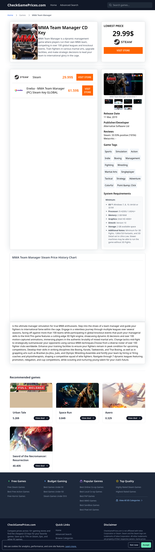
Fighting (109, 165)
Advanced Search (69, 5)
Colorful (109, 185)
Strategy (121, 178)
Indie (107, 158)
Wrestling (123, 165)
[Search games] (125, 5)
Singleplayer (127, 171)
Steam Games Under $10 (55, 496)
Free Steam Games (16, 487)
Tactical (109, 178)
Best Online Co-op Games (91, 487)
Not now (134, 545)
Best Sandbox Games (89, 505)
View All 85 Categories (129, 500)
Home (53, 5)
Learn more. (71, 546)
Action (134, 151)
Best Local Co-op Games (91, 491)
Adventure (134, 178)
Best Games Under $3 (54, 491)
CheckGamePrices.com (26, 5)
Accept (146, 545)
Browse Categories (64, 538)
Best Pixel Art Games (89, 509)
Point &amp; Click (126, 185)
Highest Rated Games (126, 491)
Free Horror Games (16, 496)
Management (132, 158)
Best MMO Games (88, 500)
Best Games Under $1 (54, 487)
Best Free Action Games (18, 491)
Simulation (121, 151)
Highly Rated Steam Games (128, 487)
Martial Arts (111, 171)
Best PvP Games (87, 496)
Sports (108, 151)
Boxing (118, 158)
